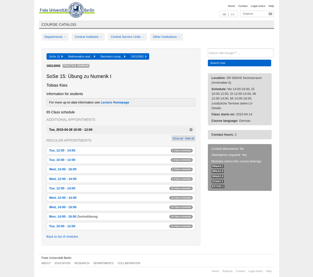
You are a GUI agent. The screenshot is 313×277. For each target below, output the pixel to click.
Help (271, 5)
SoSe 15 (56, 56)
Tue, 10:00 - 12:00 (121, 160)
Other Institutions (166, 37)
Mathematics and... (81, 56)
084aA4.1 (217, 166)
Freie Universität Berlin (57, 258)
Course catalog (59, 24)
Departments (55, 37)
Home (231, 5)
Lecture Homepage (115, 102)
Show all (178, 138)
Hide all (189, 138)
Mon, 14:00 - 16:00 (121, 216)
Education (62, 263)
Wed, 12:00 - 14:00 (121, 179)
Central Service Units (127, 37)
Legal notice (258, 5)
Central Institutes (88, 37)
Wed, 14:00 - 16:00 (121, 169)
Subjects (248, 13)
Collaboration (129, 263)
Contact (242, 5)
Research (81, 263)
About (46, 263)
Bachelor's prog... (113, 56)
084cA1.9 (217, 171)
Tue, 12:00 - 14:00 (121, 150)
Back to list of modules (62, 236)
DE (224, 14)
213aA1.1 (217, 181)
